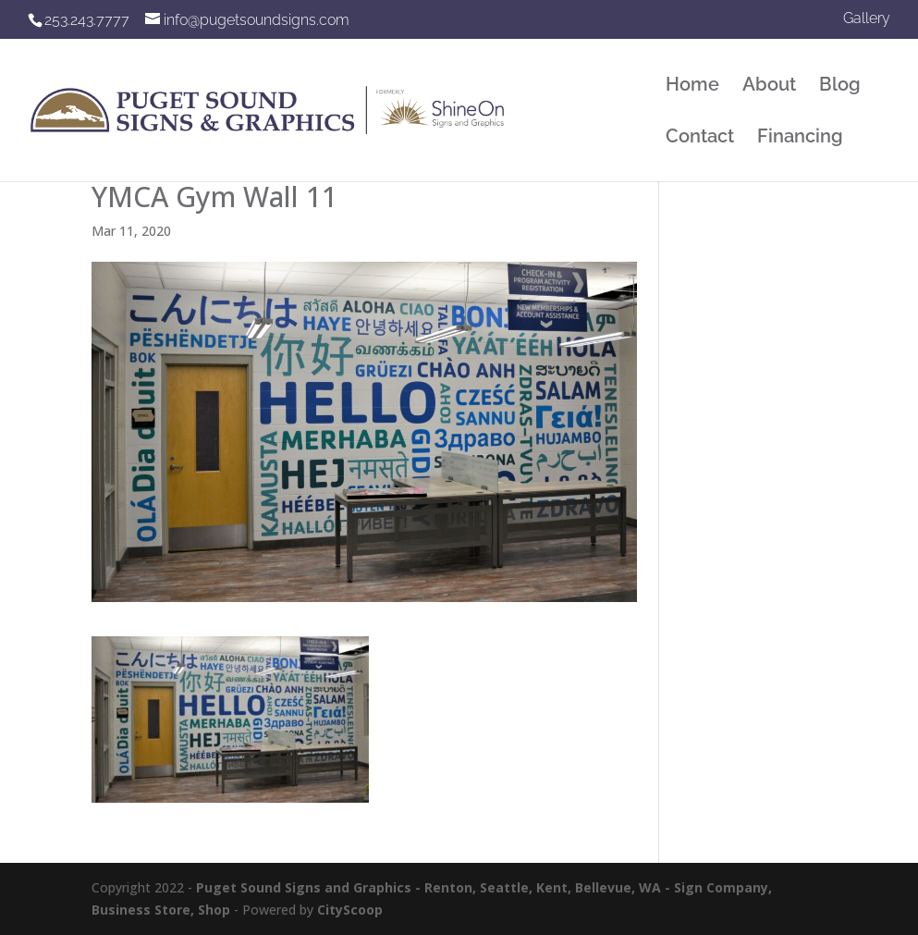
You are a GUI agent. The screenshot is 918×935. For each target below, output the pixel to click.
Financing (800, 138)
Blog (840, 86)
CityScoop (350, 909)
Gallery (866, 19)
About (769, 86)
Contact (700, 138)
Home (692, 86)
